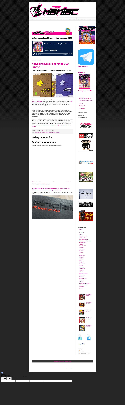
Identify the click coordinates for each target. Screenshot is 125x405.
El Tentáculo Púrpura (83, 239)
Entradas (81, 351)
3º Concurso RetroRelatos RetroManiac (55, 19)
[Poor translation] (9, 378)
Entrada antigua (69, 181)
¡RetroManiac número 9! (88, 318)
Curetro (80, 234)
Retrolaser (81, 276)
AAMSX (80, 229)
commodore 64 (54, 132)
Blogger (71, 367)
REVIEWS (81, 103)
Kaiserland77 (82, 249)
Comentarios (82, 353)
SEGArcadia (81, 280)
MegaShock (81, 254)
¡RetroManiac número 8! (88, 326)
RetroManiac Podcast (70, 19)
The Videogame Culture (84, 283)
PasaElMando (82, 268)
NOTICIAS (81, 97)
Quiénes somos (68, 361)
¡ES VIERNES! (82, 108)
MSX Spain (81, 257)
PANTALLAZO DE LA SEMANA (85, 98)
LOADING (81, 106)
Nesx (80, 260)
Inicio (32, 19)
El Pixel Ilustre (82, 237)
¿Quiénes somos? (81, 19)
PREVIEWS (81, 102)
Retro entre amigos (83, 273)
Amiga (36, 132)
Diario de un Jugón (83, 236)
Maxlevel (81, 252)
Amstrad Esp (82, 232)
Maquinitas (81, 250)
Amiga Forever (40, 132)
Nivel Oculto (82, 263)
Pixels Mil (81, 270)
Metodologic (82, 255)
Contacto (90, 19)
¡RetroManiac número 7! (88, 310)
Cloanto (34, 100)
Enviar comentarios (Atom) (43, 184)
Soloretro (81, 281)
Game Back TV (82, 245)
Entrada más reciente (37, 181)
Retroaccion (81, 275)
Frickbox (81, 244)
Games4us (81, 247)
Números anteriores (39, 19)
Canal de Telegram (83, 66)
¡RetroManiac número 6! (88, 303)
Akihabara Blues (82, 231)
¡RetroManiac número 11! (88, 295)
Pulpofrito (81, 271)
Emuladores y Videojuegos (85, 240)
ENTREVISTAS (82, 105)
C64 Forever (39, 101)
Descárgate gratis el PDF (85, 91)
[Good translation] (3, 378)
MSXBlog (81, 258)
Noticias (58, 132)
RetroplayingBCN (82, 278)
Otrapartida (81, 267)
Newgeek (81, 262)
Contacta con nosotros (59, 361)
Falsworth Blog (82, 242)
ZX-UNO (81, 288)
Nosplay (81, 265)
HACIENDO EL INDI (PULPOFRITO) (86, 100)
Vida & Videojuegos (83, 284)
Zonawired (81, 286)
